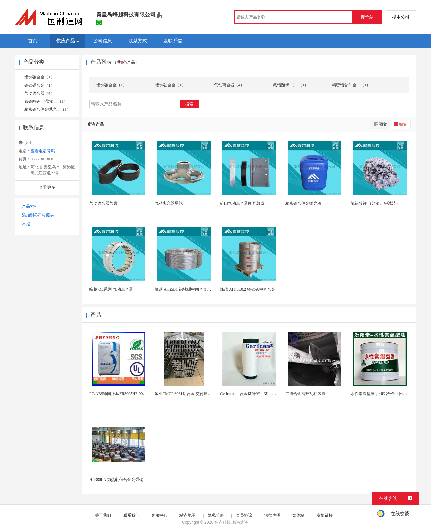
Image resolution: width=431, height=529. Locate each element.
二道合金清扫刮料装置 (305, 393)
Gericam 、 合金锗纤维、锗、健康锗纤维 (256, 393)
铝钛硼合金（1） (39, 85)
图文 (380, 124)
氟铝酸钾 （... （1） (290, 84)
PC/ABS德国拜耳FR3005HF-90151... (120, 393)
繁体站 (298, 515)
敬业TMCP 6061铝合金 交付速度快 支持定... (193, 393)
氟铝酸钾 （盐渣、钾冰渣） (375, 203)
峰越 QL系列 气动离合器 (111, 289)
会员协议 (244, 515)
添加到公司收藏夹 (38, 215)
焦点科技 (222, 522)
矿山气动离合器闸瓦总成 (242, 203)
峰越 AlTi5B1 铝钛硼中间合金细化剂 (187, 289)
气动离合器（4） (39, 93)
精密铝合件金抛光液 (303, 203)
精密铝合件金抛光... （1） (47, 109)
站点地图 (187, 515)
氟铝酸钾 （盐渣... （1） (46, 101)
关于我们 (103, 515)
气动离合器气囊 (103, 203)
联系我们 (131, 515)
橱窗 (400, 124)
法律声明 (272, 515)
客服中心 (159, 515)
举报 (26, 224)
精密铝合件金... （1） (351, 84)
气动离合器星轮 (169, 203)
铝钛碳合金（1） (39, 77)
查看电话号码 (43, 150)
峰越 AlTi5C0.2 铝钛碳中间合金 (247, 289)
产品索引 (30, 206)
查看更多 (47, 187)
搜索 (189, 104)
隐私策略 (216, 515)
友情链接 (325, 515)
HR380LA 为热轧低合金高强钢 (116, 479)
